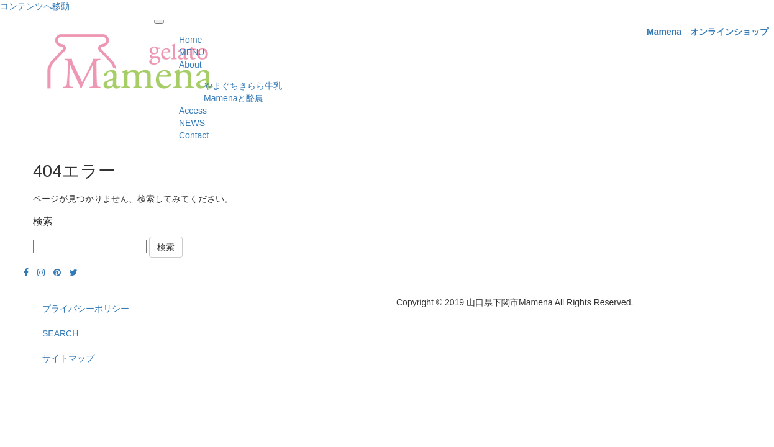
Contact (194, 135)
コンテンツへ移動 (35, 6)
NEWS (192, 123)
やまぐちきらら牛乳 (243, 86)
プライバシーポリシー (85, 309)
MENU (191, 52)
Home (190, 40)
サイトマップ (68, 358)
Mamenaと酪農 (233, 98)
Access (193, 110)
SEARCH (60, 333)
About (190, 65)
